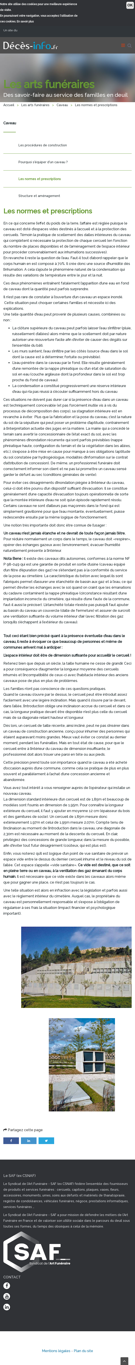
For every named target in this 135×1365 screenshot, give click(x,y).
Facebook (11, 1140)
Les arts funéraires (35, 105)
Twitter (46, 1140)
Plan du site (83, 1351)
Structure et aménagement (39, 196)
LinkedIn (29, 1140)
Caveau (62, 105)
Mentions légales (56, 1351)
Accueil (8, 105)
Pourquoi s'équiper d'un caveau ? (43, 162)
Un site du (12, 30)
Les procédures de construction (42, 145)
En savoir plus (25, 21)
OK (130, 5)
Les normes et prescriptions (39, 179)
